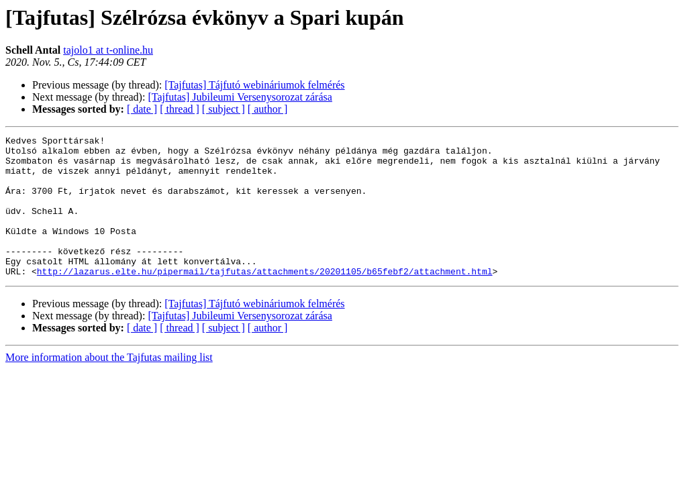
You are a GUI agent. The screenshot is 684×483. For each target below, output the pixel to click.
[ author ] (268, 109)
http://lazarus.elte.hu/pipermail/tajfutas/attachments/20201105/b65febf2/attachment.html (265, 299)
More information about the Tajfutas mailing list (109, 385)
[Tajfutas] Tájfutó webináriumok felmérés (254, 85)
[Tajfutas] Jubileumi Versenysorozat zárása (240, 97)
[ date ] (142, 109)
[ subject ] (223, 109)
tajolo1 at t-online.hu (108, 50)
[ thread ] (179, 109)
